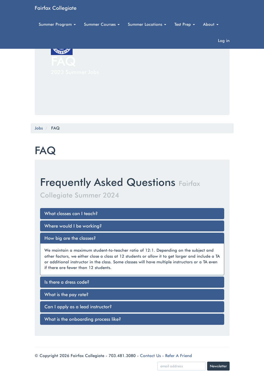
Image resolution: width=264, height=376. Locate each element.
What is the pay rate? (66, 294)
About (211, 24)
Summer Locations (147, 24)
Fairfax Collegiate (56, 8)
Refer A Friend (178, 355)
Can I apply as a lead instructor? (78, 306)
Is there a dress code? (66, 282)
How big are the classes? (70, 238)
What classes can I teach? (71, 213)
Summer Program (57, 24)
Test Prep (184, 24)
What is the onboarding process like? (82, 319)
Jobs (39, 128)
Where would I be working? (73, 226)
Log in (224, 40)
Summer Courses (102, 24)
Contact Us (150, 355)
